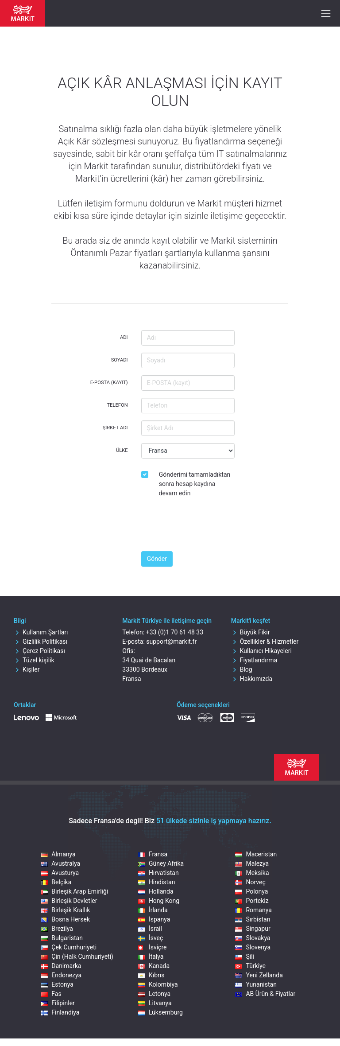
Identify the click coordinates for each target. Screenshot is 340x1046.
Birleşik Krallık (65, 910)
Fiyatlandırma (254, 660)
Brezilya (57, 928)
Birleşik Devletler (69, 900)
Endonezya (61, 975)
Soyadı (119, 360)
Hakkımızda (251, 678)
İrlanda (153, 910)
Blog (241, 669)
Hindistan (156, 882)
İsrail (150, 928)
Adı (124, 337)
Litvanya (155, 1003)
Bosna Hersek (65, 919)
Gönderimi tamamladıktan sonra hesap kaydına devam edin (195, 484)
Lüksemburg (160, 1012)
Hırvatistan (158, 872)
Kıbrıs (151, 975)
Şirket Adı (115, 428)
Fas (51, 993)
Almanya (58, 854)
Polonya (251, 891)
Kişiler (26, 669)
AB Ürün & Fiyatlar (265, 993)
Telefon (117, 405)
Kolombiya (158, 984)
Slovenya (252, 947)
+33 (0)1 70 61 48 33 (174, 632)
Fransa (152, 854)
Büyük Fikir (250, 632)
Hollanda (156, 891)
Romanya (253, 910)
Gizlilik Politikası (40, 641)
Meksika (252, 872)
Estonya (57, 984)
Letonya (154, 993)
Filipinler (58, 1003)
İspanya (154, 919)
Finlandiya (60, 1012)
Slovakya (252, 937)
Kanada (154, 965)
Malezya (252, 863)
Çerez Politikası (39, 650)
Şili (244, 956)
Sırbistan (252, 919)
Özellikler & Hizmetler (265, 641)
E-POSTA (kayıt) (109, 382)
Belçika (56, 882)
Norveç (250, 882)
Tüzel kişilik (34, 660)
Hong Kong (158, 900)
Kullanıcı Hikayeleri (261, 650)
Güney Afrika (161, 863)
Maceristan (256, 854)
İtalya (151, 956)
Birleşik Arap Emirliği (74, 891)
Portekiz (251, 900)
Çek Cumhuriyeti (69, 947)
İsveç (150, 937)
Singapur (252, 928)
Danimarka (61, 965)
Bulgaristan (62, 937)
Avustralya (60, 863)
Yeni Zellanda (258, 975)
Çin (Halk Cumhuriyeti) (77, 956)
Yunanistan (256, 984)
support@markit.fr (171, 641)
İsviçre (152, 947)
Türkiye (250, 965)
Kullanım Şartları (41, 632)
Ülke (122, 450)
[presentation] (208, 526)
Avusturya (60, 872)
